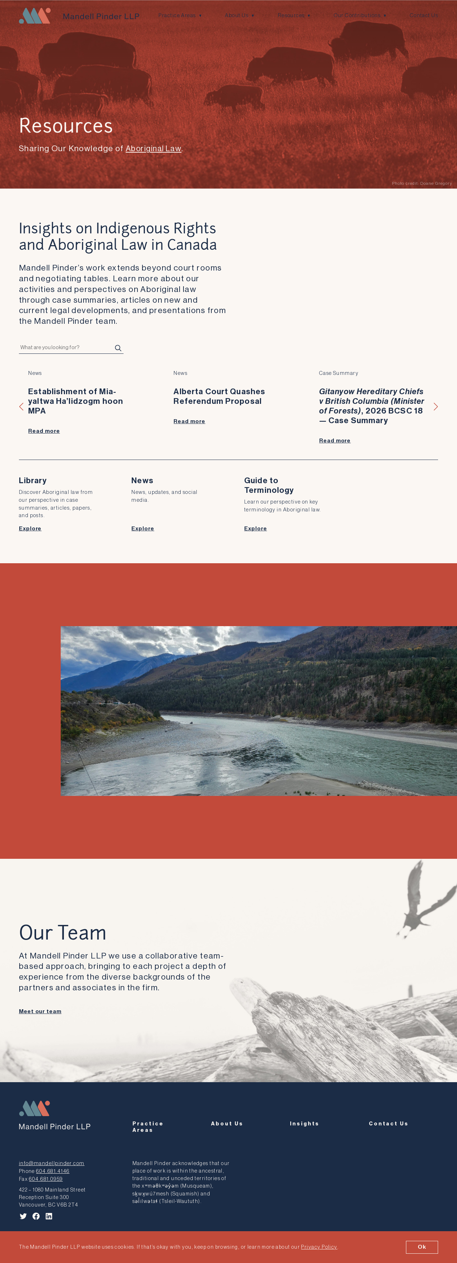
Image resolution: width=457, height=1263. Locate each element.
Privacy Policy (318, 1247)
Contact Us (424, 15)
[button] (21, 406)
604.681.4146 (52, 1167)
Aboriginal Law (155, 148)
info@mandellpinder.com (50, 1160)
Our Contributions (358, 15)
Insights (305, 1127)
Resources (291, 15)
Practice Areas (177, 15)
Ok (422, 1247)
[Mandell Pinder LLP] (78, 16)
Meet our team (40, 1010)
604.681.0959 (45, 1175)
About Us (237, 15)
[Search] (118, 348)
